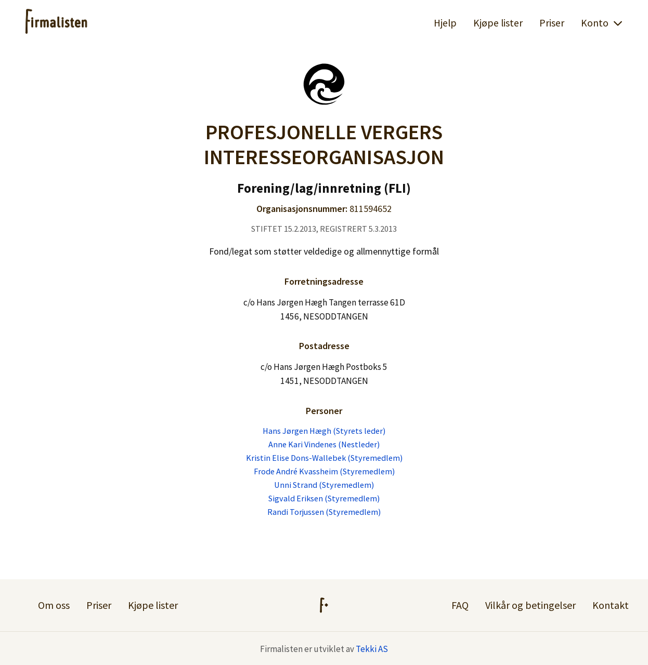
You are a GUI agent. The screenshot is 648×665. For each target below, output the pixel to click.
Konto (602, 23)
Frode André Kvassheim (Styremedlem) (324, 471)
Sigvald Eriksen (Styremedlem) (324, 498)
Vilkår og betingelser (530, 604)
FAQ (460, 604)
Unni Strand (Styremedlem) (324, 485)
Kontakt (610, 604)
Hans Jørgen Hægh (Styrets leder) (324, 430)
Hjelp (445, 23)
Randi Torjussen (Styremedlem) (324, 512)
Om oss (54, 604)
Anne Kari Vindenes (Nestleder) (324, 444)
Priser (551, 23)
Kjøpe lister (498, 23)
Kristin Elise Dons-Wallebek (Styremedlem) (324, 458)
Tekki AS (372, 649)
